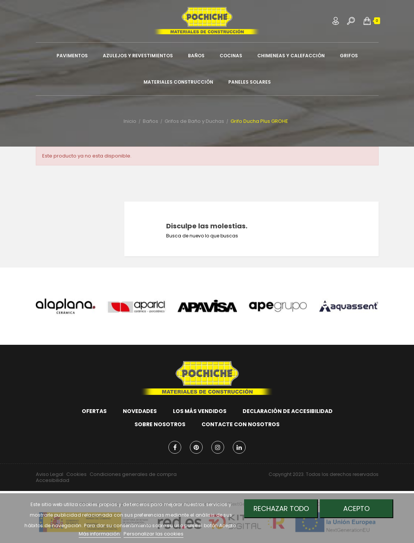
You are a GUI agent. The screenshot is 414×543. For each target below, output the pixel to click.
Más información (100, 533)
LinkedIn (239, 447)
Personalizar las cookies (153, 533)
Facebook (174, 447)
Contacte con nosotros (241, 424)
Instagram (217, 447)
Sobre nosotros (159, 424)
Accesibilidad (52, 480)
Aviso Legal (49, 474)
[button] (367, 20)
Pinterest (196, 447)
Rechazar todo (281, 508)
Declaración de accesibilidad (288, 411)
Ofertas (94, 411)
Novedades (140, 411)
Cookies (76, 474)
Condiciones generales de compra (133, 474)
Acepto (357, 508)
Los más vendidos (199, 411)
